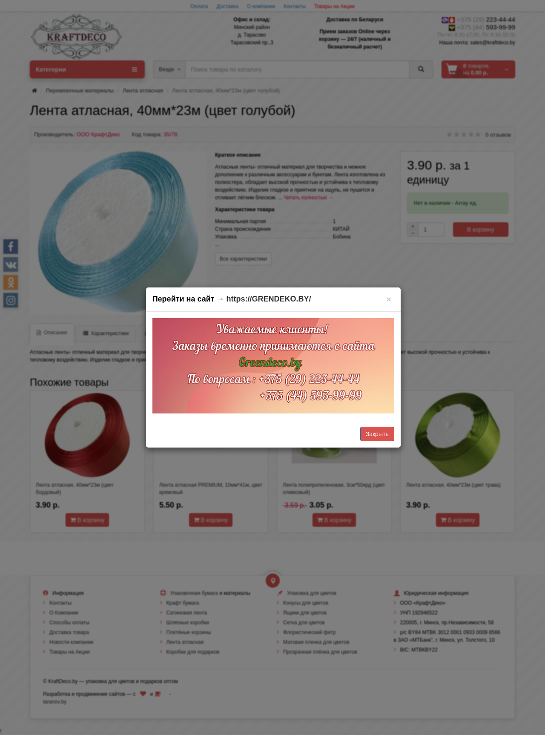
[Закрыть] (389, 299)
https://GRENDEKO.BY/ (269, 299)
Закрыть (377, 434)
